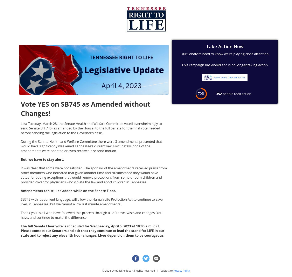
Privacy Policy (181, 270)
